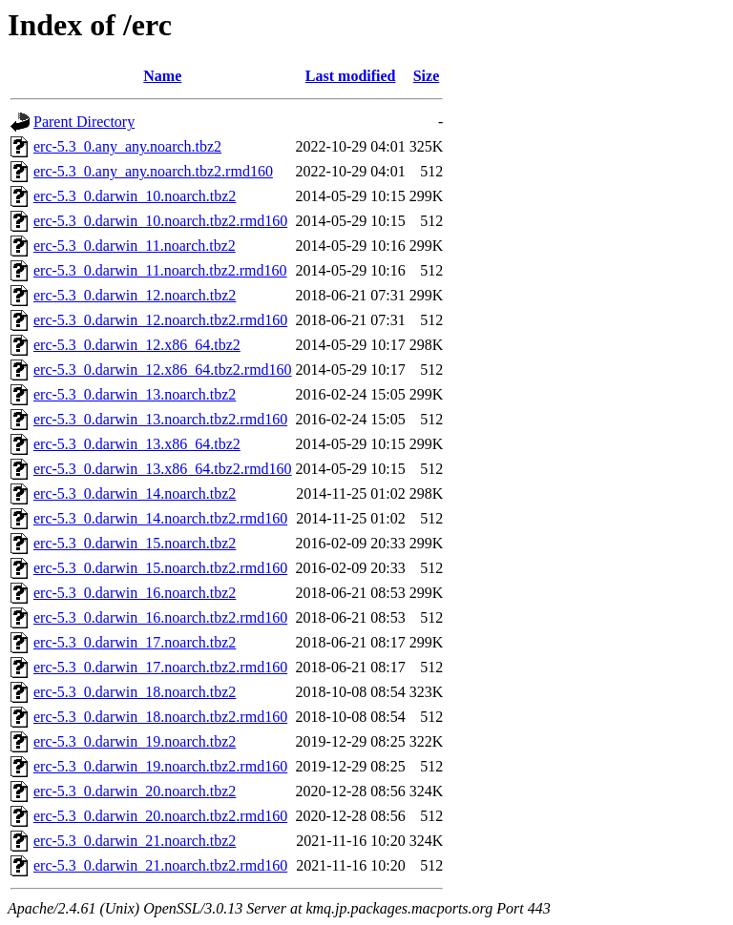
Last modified (350, 76)
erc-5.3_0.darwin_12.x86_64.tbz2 (137, 345)
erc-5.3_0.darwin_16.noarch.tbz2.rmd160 (160, 617)
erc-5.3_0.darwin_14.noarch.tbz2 (134, 493)
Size (426, 76)
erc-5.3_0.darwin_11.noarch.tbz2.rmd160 (160, 270)
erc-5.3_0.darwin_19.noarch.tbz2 (134, 741)
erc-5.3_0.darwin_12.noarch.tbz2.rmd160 (160, 320)
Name (162, 76)
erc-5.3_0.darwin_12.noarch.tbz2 (134, 295)
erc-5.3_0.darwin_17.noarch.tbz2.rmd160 (160, 667)
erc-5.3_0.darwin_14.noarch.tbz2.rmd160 (160, 518)
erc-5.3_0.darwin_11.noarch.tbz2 (134, 245)
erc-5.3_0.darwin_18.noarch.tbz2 (134, 692)
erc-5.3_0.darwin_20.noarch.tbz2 (134, 791)
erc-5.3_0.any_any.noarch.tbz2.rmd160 (153, 171)
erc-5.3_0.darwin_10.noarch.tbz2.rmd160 (160, 221)
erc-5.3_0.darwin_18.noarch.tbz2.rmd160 (160, 717)
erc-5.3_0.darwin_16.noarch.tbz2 (134, 593)
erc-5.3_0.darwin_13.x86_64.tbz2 (137, 444)
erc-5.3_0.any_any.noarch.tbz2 (127, 146)
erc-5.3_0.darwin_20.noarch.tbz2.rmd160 (160, 816)
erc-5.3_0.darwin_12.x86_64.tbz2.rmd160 (162, 369)
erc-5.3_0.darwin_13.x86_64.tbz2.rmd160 (162, 469)
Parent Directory (84, 121)
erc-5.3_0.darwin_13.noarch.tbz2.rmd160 (160, 419)
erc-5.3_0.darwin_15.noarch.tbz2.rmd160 (160, 568)
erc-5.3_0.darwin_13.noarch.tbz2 (134, 394)
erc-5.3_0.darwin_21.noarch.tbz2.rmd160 (160, 865)
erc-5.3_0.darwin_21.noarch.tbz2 (134, 840)
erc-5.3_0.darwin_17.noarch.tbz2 (134, 642)
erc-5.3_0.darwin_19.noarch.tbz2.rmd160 (160, 766)
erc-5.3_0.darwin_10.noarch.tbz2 (134, 196)
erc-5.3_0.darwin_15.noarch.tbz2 (134, 543)
